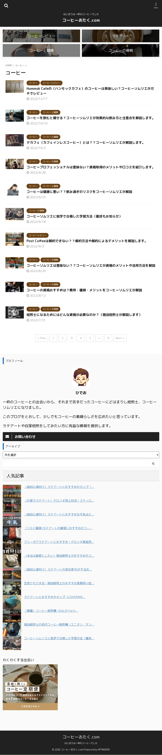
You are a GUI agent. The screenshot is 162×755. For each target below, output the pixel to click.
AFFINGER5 (104, 749)
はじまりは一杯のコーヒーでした (81, 743)
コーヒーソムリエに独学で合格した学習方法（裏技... (59, 650)
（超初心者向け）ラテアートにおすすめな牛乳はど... (59, 526)
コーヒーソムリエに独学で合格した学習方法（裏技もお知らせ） (74, 227)
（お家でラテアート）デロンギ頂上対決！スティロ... (59, 512)
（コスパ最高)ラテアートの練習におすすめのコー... (58, 539)
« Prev (42, 349)
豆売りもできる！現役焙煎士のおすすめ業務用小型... (59, 595)
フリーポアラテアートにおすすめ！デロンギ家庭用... (59, 553)
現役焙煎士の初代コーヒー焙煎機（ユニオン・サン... (59, 636)
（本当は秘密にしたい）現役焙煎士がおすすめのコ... (59, 567)
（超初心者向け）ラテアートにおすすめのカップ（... (59, 498)
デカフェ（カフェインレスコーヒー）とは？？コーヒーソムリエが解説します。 (86, 154)
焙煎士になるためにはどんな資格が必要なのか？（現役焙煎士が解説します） (84, 326)
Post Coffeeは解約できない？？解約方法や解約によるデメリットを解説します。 (87, 252)
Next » (120, 349)
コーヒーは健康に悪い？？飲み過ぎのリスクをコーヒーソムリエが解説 (79, 203)
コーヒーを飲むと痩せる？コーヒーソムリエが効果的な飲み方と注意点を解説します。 (91, 129)
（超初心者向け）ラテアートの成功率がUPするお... (58, 581)
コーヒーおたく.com (81, 20)
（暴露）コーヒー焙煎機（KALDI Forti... (51, 622)
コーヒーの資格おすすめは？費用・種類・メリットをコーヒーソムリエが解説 (84, 301)
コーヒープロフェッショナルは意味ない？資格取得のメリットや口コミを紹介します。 (91, 178)
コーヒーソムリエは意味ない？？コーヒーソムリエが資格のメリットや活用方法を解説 (91, 277)
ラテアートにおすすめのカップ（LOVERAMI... (54, 608)
